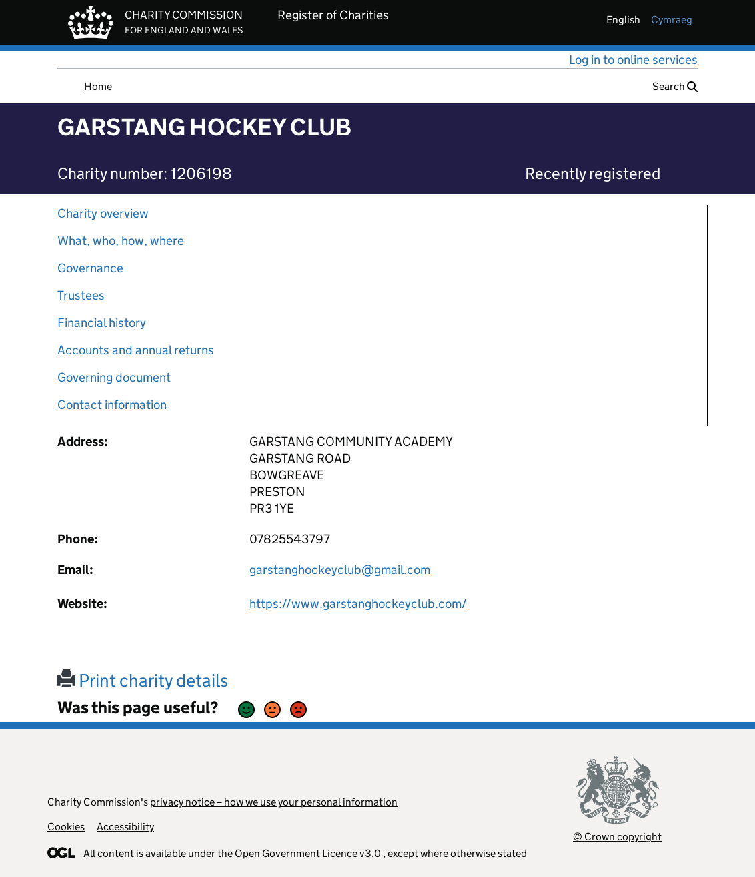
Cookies (66, 826)
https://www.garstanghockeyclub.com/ (358, 603)
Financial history (101, 322)
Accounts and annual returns (135, 350)
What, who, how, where (120, 240)
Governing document (114, 377)
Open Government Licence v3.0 (308, 853)
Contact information (112, 404)
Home (98, 86)
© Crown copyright (617, 836)
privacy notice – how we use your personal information (274, 802)
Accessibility (125, 826)
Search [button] (675, 86)
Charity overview (103, 213)
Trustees (81, 295)
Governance (90, 268)
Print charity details (142, 680)
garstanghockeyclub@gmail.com (339, 569)
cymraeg (671, 19)
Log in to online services (633, 59)
